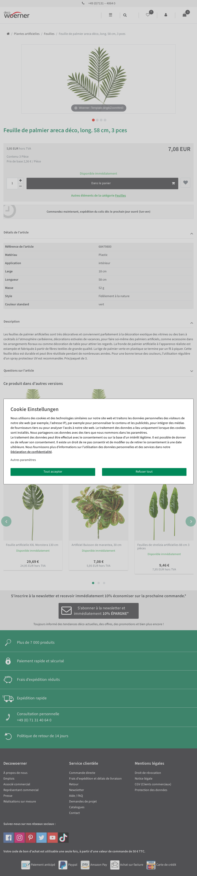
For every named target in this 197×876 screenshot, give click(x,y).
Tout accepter (52, 471)
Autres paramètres (23, 460)
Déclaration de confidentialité (31, 452)
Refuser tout (144, 471)
